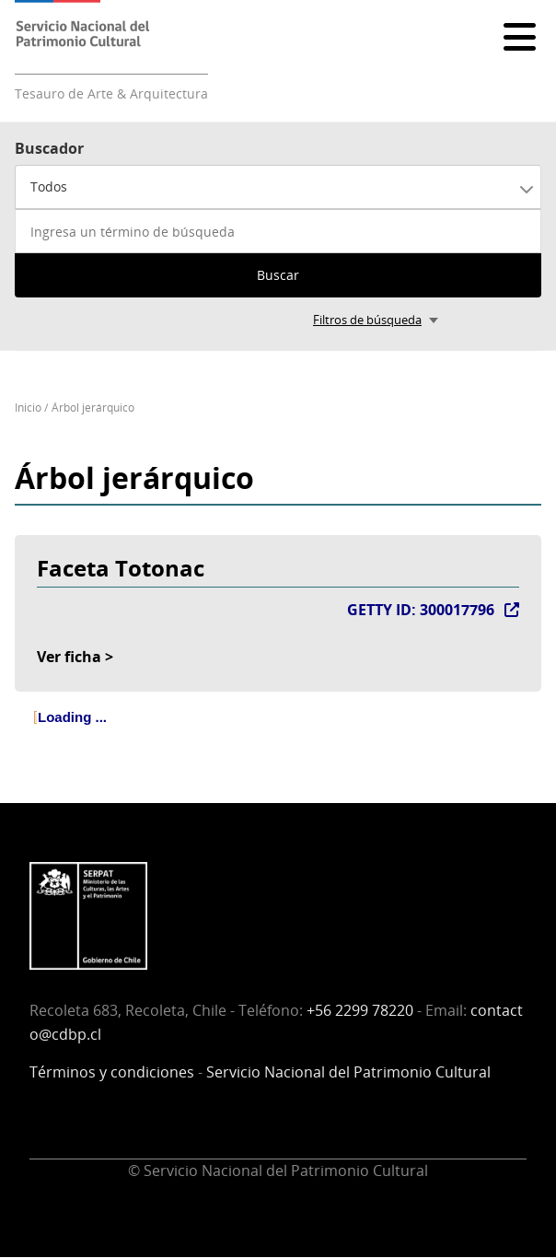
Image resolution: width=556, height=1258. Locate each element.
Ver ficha (69, 656)
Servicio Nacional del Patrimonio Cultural (348, 1072)
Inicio (28, 407)
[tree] (278, 733)
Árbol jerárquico (93, 407)
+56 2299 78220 (360, 1010)
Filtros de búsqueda (367, 319)
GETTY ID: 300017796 (420, 610)
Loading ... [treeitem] (72, 717)
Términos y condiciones (111, 1072)
